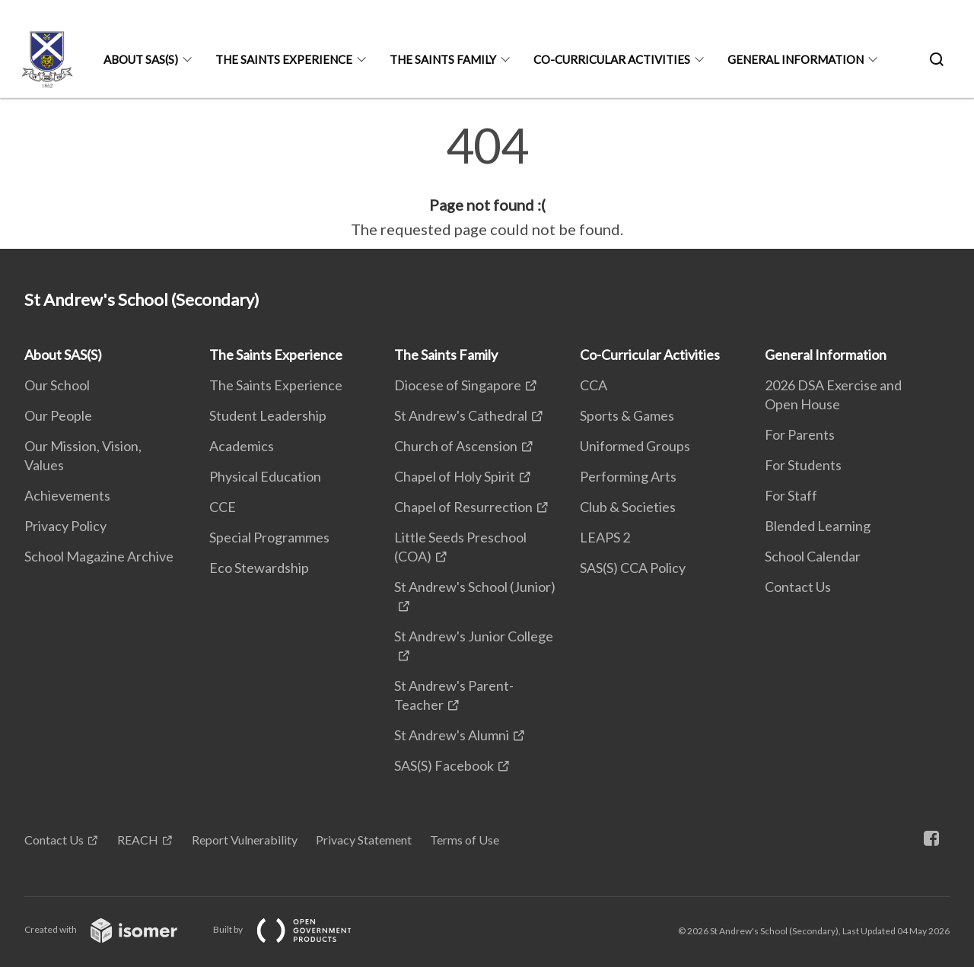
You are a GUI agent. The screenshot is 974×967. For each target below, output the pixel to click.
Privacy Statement (364, 839)
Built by (294, 929)
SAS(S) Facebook (444, 765)
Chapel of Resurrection (463, 506)
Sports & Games (627, 415)
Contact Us (798, 586)
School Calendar (813, 556)
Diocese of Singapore (457, 385)
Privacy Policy (65, 525)
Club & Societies (628, 506)
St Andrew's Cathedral (460, 415)
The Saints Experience (283, 59)
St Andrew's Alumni (451, 735)
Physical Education (265, 476)
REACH (137, 839)
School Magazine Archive (98, 556)
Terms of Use (464, 839)
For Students (803, 464)
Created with (113, 929)
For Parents (800, 434)
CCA (593, 385)
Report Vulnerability (245, 839)
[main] (487, 181)
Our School (57, 385)
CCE (222, 506)
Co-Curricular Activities (611, 59)
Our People (58, 415)
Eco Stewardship (259, 567)
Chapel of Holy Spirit (454, 476)
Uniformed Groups (635, 445)
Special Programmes (269, 537)
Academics (241, 445)
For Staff (791, 495)
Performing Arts (628, 476)
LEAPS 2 (605, 537)
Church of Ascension (455, 445)
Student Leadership (267, 415)
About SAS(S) (140, 59)
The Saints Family (443, 59)
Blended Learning (818, 525)
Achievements (67, 495)
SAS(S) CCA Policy (633, 567)
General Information (795, 59)
